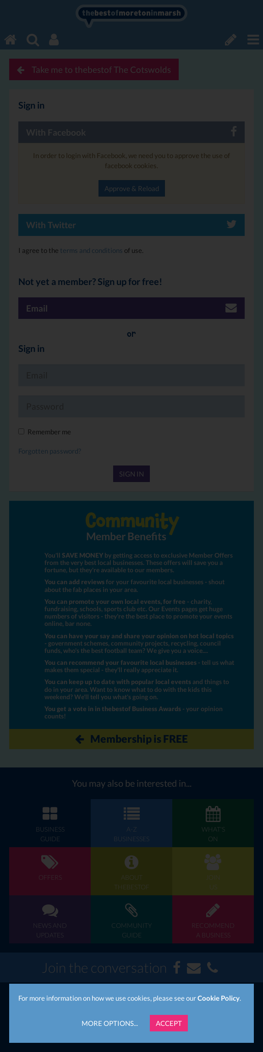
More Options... (110, 1023)
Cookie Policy (218, 998)
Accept (169, 1023)
